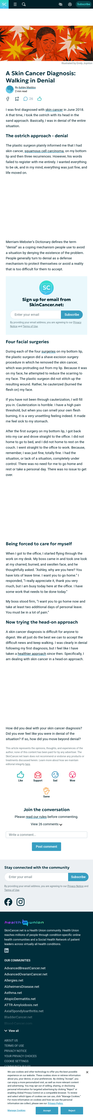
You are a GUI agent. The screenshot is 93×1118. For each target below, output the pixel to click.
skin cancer (54, 110)
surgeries (48, 351)
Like (18, 776)
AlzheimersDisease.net (21, 987)
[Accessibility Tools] (60, 4)
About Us (11, 1040)
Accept (47, 1110)
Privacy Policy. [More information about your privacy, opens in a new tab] (55, 1103)
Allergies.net (13, 980)
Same (44, 792)
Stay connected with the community (36, 867)
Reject (71, 1110)
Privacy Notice (75, 886)
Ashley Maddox (27, 87)
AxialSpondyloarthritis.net (23, 1011)
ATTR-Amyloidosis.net (21, 1005)
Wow (70, 776)
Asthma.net (13, 993)
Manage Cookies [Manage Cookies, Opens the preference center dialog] (16, 1110)
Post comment (46, 846)
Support (36, 776)
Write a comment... (22, 835)
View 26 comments (46, 824)
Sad (53, 776)
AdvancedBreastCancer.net (25, 968)
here (27, 764)
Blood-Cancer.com (18, 1023)
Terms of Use (30, 326)
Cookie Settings (16, 1061)
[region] (46, 1092)
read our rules (36, 817)
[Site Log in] (70, 4)
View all (11, 1031)
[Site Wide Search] (23, 4)
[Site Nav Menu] (15, 4)
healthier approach (32, 654)
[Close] (87, 1072)
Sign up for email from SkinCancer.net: (46, 302)
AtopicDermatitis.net (20, 999)
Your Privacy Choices (20, 1056)
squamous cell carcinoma (44, 151)
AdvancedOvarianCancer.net (25, 974)
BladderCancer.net (18, 1017)
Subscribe (83, 4)
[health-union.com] (24, 922)
